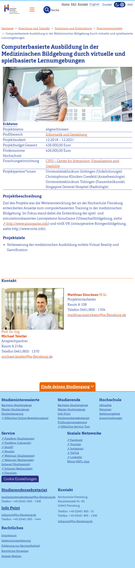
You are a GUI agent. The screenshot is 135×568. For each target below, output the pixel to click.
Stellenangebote (109, 414)
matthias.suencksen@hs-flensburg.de (97, 315)
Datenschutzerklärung (16, 540)
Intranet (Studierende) (15, 464)
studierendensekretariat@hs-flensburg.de (28, 497)
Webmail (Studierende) (19, 456)
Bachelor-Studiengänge (16, 405)
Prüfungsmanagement (72, 422)
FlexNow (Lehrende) (17, 443)
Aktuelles (105, 405)
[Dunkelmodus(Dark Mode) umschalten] (119, 4)
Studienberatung (12, 414)
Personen (105, 409)
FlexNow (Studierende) (19, 438)
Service (8, 433)
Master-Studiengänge (15, 409)
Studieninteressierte (20, 399)
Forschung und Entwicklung (73, 28)
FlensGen (10, 473)
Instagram (77, 448)
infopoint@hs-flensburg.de (18, 515)
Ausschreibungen (110, 418)
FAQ (73, 4)
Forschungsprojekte (109, 28)
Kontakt (83, 4)
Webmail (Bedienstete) (19, 460)
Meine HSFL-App (78, 461)
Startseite (7, 28)
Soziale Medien (11, 556)
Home (65, 4)
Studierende (69, 399)
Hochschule (110, 399)
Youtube (75, 444)
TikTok (74, 453)
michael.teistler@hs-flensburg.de (27, 356)
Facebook (76, 440)
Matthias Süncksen (99, 292)
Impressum (9, 535)
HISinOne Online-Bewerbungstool (26, 418)
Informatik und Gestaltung (66, 134)
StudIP (8, 447)
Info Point (64, 414)
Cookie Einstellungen (20, 479)
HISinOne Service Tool (75, 426)
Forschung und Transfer (34, 28)
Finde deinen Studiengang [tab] (68, 386)
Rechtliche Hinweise (14, 551)
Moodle (9, 451)
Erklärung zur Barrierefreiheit (20, 546)
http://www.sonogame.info (27, 223)
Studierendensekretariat (73, 418)
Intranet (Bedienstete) (18, 468)
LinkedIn (76, 457)
